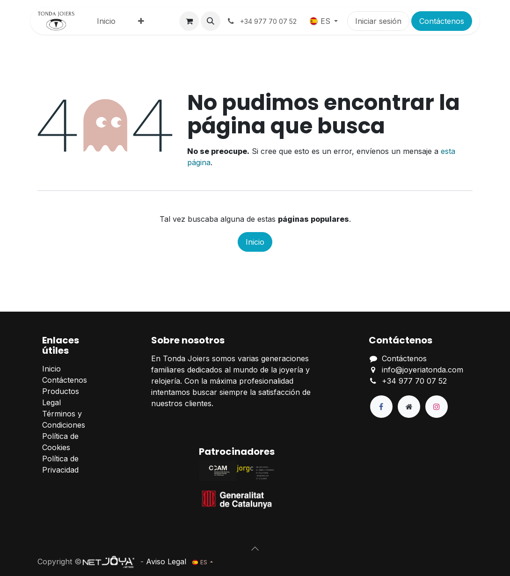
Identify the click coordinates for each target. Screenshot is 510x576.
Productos (60, 391)
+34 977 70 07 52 (414, 381)
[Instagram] (436, 406)
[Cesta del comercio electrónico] (189, 21)
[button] (210, 21)
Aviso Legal (166, 561)
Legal (51, 402)
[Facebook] (381, 406)
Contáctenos (441, 21)
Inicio (255, 242)
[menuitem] (106, 21)
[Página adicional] (409, 406)
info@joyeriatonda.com (422, 369)
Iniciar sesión (378, 21)
